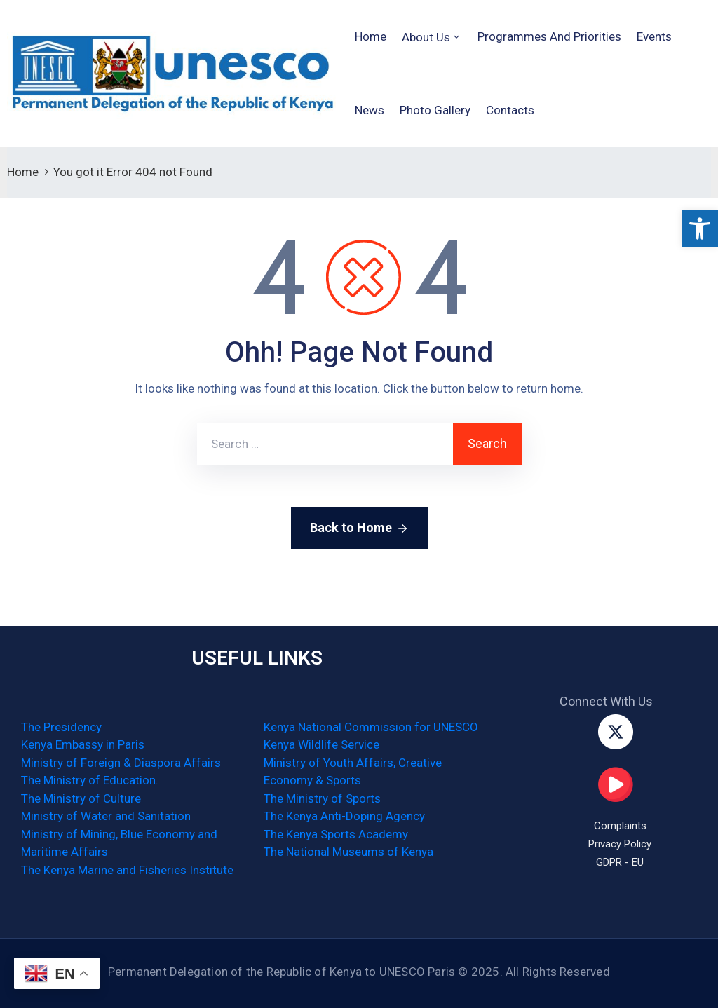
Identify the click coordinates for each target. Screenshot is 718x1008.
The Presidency (61, 727)
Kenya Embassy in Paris (82, 744)
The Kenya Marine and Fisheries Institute (127, 870)
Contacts (510, 110)
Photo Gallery (435, 110)
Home (370, 36)
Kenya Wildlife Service (321, 744)
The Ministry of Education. (89, 780)
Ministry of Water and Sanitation (106, 816)
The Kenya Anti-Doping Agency (344, 816)
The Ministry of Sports (322, 798)
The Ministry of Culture (81, 798)
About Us (426, 37)
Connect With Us (606, 701)
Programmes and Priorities (549, 36)
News (369, 110)
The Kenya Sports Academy (336, 834)
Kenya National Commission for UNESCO (371, 727)
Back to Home (359, 528)
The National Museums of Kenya (348, 852)
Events (654, 36)
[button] (700, 228)
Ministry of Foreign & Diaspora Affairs (121, 763)
